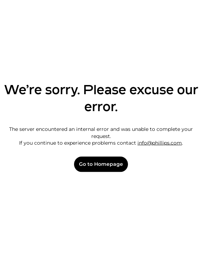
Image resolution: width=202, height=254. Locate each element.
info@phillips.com (159, 143)
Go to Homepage (101, 164)
